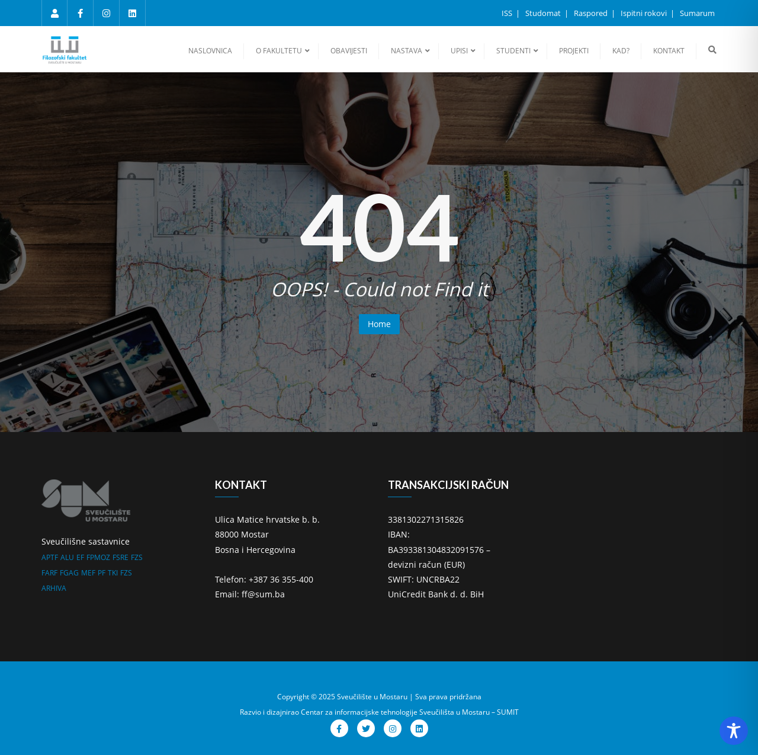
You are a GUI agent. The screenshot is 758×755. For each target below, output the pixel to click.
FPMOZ (98, 557)
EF (80, 557)
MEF (88, 573)
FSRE (121, 557)
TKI (113, 573)
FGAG (69, 573)
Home (379, 323)
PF (101, 573)
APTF (49, 557)
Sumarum (697, 13)
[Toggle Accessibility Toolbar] (733, 730)
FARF (49, 573)
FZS (137, 557)
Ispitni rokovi (645, 13)
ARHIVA (53, 588)
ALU (67, 557)
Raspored (591, 13)
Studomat (544, 13)
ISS (508, 13)
